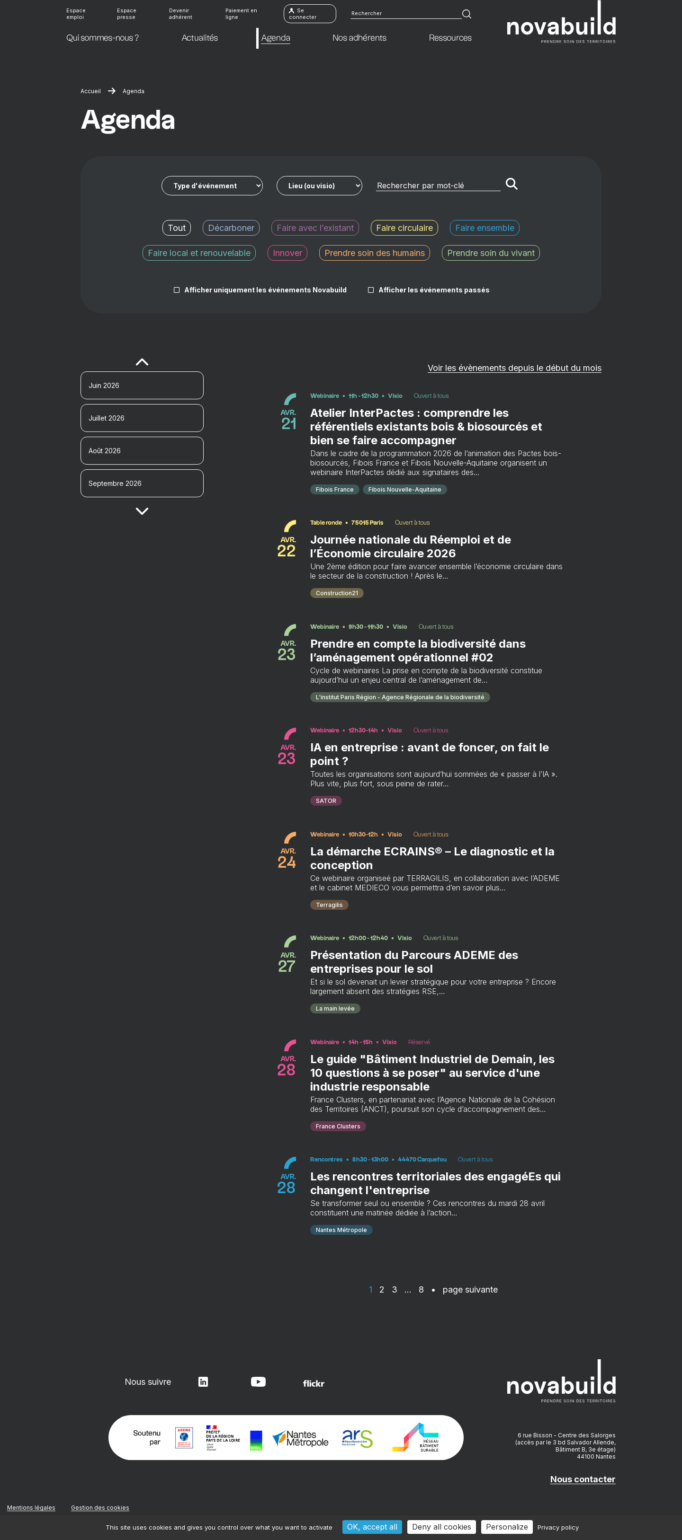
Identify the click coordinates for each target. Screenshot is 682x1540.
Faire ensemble (484, 228)
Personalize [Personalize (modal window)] (507, 1526)
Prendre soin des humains (374, 253)
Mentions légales (31, 1509)
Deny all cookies (441, 1526)
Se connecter (302, 14)
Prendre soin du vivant (491, 253)
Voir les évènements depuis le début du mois (514, 368)
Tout (177, 228)
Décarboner (231, 228)
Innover (287, 253)
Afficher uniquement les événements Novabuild (265, 290)
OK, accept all (372, 1526)
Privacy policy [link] (558, 1527)
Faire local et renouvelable (199, 253)
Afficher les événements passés (434, 290)
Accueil (91, 91)
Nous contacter (583, 1481)
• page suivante (464, 1291)
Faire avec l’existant (315, 228)
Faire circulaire (404, 228)
